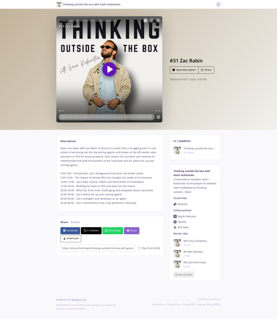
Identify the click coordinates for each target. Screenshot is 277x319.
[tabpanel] (110, 175)
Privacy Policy (173, 304)
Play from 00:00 (149, 248)
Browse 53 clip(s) (183, 274)
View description (184, 69)
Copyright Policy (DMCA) (209, 304)
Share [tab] (64, 222)
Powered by (71, 299)
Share (206, 69)
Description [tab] (68, 141)
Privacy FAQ (188, 304)
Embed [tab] (75, 222)
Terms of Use (158, 304)
